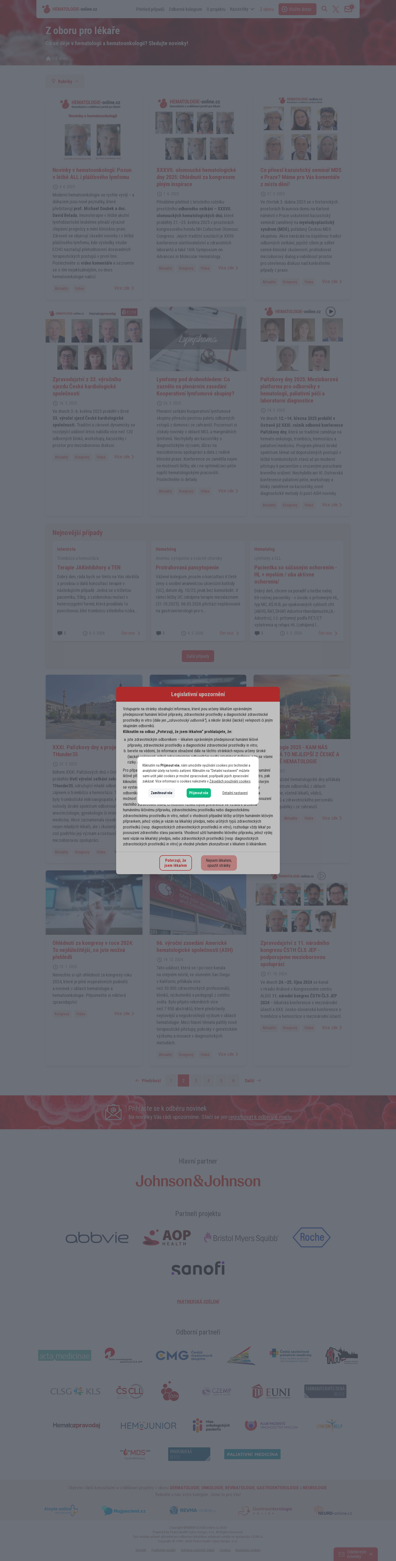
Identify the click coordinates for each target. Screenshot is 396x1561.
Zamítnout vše (161, 793)
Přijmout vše (198, 793)
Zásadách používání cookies (230, 781)
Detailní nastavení (235, 793)
